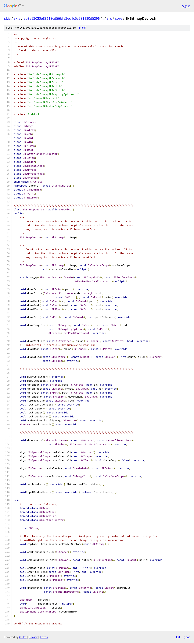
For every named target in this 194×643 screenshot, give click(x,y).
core (118, 18)
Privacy (33, 637)
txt (178, 637)
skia (7, 18)
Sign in (186, 6)
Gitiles (23, 637)
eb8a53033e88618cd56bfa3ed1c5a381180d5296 (61, 18)
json (187, 637)
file (82, 27)
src (109, 18)
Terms (44, 637)
